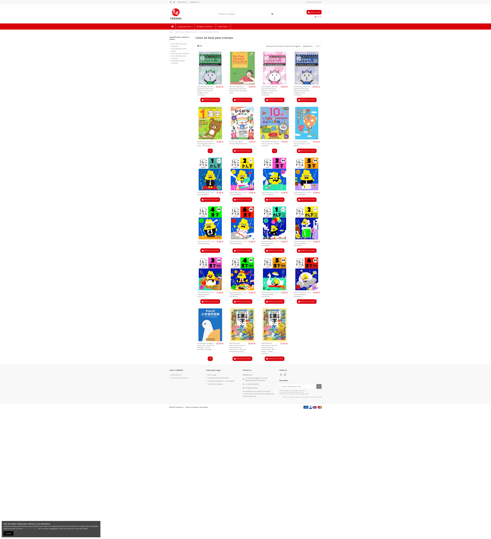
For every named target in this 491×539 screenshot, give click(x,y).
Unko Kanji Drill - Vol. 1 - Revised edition (206, 193)
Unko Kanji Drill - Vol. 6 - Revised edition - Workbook (302, 294)
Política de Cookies (215, 384)
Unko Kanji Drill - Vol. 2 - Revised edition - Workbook (302, 243)
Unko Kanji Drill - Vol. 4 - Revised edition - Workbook (238, 294)
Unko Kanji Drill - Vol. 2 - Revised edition (238, 193)
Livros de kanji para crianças (178, 57)
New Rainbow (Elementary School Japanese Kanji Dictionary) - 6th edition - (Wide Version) (269, 348)
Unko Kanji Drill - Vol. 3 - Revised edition (270, 193)
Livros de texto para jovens (179, 50)
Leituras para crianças (180, 53)
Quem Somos (183, 2)
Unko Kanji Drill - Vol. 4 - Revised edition (206, 242)
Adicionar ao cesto (210, 100)
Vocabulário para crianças (178, 62)
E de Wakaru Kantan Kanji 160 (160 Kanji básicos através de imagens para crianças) (302, 91)
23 (318, 46)
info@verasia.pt (251, 388)
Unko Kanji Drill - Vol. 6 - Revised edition (238, 242)
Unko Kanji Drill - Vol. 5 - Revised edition (302, 193)
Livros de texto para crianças (179, 45)
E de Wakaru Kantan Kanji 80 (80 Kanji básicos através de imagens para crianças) (269, 91)
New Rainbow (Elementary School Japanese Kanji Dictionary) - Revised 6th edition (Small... (237, 347)
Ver (210, 151)
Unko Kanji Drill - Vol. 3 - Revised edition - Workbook (206, 294)
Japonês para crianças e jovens (179, 38)
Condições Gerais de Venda (218, 378)
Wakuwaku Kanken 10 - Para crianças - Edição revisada (270, 144)
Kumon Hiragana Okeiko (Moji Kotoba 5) (238, 143)
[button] (185, 26)
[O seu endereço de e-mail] (298, 386)
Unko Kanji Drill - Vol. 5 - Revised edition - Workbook (270, 294)
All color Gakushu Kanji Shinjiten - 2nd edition (302, 144)
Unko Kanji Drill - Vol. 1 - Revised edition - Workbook (270, 243)
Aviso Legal (212, 375)
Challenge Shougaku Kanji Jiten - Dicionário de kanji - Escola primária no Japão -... (206, 346)
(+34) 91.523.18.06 (252, 384)
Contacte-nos (194, 2)
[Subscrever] (318, 386)
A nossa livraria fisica (179, 378)
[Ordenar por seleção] (308, 46)
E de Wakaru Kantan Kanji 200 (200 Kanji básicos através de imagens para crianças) (205, 91)
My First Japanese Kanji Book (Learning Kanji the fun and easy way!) (238, 90)
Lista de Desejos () (314, 2)
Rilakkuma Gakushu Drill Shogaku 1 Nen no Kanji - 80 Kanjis (206, 144)
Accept (8, 533)
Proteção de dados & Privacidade (221, 381)
